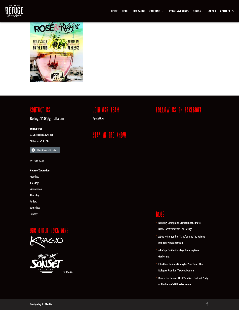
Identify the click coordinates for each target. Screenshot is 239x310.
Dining (197, 11)
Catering (154, 11)
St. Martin (51, 272)
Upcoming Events (178, 11)
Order (212, 11)
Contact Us (227, 11)
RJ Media (47, 304)
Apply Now (98, 118)
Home (114, 11)
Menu (125, 11)
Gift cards (139, 11)
